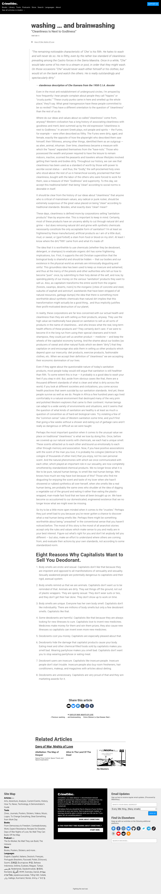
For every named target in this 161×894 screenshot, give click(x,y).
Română (8, 872)
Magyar (32, 866)
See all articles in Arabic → (13, 10)
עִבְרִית (42, 872)
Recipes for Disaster (36, 829)
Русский (27, 859)
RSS (13, 798)
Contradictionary (38, 825)
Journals (14, 813)
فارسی (7, 869)
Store (34, 7)
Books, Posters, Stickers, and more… (20, 850)
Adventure (13, 801)
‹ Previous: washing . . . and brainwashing (66, 717)
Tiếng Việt (34, 875)
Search (41, 7)
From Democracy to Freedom (17, 825)
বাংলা (21, 872)
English (7, 856)
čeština (17, 866)
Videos (37, 813)
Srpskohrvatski (29, 869)
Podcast (8, 838)
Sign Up (152, 813)
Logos (7, 816)
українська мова (21, 875)
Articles (7, 798)
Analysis (22, 801)
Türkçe (40, 866)
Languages (49, 7)
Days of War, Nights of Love (44, 42)
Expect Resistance (18, 829)
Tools (18, 7)
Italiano (23, 856)
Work (6, 829)
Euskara (24, 866)
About (58, 7)
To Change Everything (20, 816)
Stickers (30, 813)
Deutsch (30, 856)
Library (12, 7)
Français (39, 856)
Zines (6, 813)
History (44, 801)
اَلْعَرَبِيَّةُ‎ (15, 872)
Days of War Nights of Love (16, 832)
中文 (31, 862)
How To (7, 804)
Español (15, 856)
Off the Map (14, 835)
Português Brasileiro (13, 859)
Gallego (11, 878)
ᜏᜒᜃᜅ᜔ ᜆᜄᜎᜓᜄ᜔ (38, 878)
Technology (23, 804)
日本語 (14, 862)
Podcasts (26, 7)
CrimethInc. (9, 3)
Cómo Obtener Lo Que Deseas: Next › (96, 717)
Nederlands (16, 869)
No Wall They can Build (28, 841)
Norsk (28, 878)
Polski (34, 859)
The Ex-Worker (10, 841)
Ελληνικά (42, 859)
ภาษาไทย (8, 875)
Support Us (153, 4)
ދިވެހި (5, 878)
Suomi (7, 862)
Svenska (28, 872)
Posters (22, 813)
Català (43, 875)
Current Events (33, 801)
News (14, 804)
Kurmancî (20, 878)
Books (4, 7)
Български (23, 862)
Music (44, 813)
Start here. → (96, 830)
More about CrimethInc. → (90, 819)
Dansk (36, 872)
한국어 (40, 869)
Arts (6, 801)
